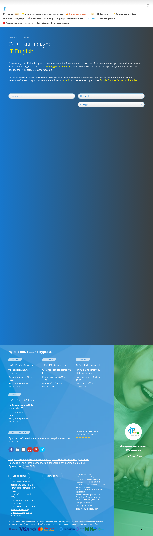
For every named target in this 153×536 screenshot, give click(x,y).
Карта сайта (52, 475)
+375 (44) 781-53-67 (88, 364)
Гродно (49, 359)
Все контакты (19, 475)
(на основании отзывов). (87, 432)
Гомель (82, 359)
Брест (15, 394)
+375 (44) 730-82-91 (54, 364)
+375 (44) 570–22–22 (21, 364)
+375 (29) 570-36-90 (21, 400)
